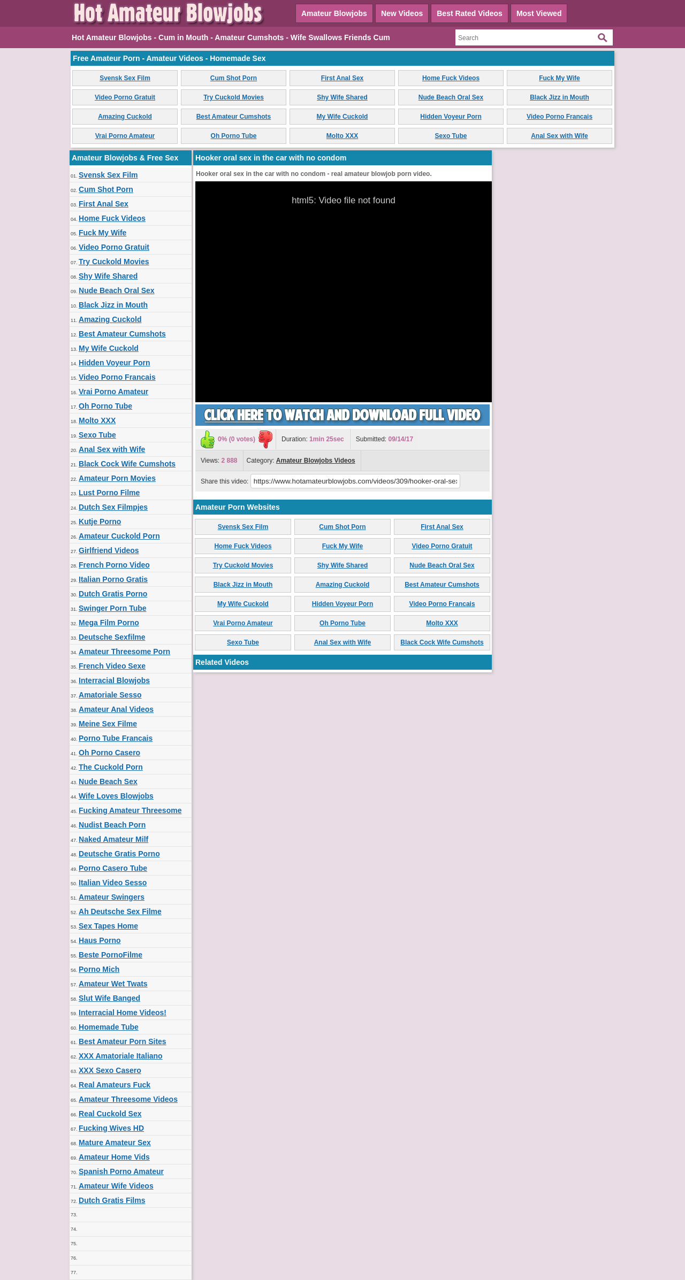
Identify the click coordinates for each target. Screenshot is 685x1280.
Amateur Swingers (111, 897)
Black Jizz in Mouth (559, 97)
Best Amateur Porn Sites (122, 1041)
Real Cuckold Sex (110, 1113)
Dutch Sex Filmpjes (113, 507)
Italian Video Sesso (113, 882)
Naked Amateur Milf (113, 839)
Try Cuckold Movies (233, 97)
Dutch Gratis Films (112, 1200)
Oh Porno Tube (234, 136)
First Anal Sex (342, 78)
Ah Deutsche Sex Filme (120, 911)
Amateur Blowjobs (334, 13)
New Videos (402, 13)
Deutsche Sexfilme (112, 637)
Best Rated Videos (470, 13)
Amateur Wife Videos (116, 1186)
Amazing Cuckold (125, 116)
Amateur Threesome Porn (124, 651)
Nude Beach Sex (108, 781)
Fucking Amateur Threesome (130, 810)
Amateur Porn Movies (117, 478)
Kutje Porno (100, 521)
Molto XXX (342, 136)
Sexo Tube (451, 136)
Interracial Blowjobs (114, 680)
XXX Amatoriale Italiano (121, 1056)
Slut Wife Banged (109, 998)
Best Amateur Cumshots (233, 116)
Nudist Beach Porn (112, 825)
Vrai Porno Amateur (125, 136)
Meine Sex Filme (108, 723)
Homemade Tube (109, 1027)
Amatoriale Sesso (110, 695)
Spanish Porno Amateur (121, 1171)
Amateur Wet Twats (113, 983)
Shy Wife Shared (342, 97)
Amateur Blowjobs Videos (315, 460)
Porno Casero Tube (113, 868)
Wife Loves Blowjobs (116, 796)
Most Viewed (539, 13)
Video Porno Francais (559, 116)
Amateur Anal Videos (116, 709)
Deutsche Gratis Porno (119, 853)
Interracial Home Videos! (122, 1012)
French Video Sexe (112, 666)
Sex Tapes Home (108, 926)
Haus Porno (100, 940)
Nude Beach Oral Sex (450, 97)
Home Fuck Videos (451, 78)
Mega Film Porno (109, 622)
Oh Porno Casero (109, 752)
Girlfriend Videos (109, 550)
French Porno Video (114, 565)
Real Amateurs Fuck (114, 1084)
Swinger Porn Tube (113, 608)
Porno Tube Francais (116, 738)
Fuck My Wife (559, 78)
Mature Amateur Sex (115, 1142)
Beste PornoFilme (110, 955)
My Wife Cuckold (342, 116)
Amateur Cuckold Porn (119, 536)
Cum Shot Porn (233, 78)
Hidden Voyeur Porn (450, 116)
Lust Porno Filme (109, 492)
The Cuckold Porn (111, 767)
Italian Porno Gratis (113, 579)
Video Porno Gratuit (125, 97)
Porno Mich (99, 969)
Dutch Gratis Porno (113, 593)
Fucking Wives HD (111, 1128)
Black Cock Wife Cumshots (127, 463)
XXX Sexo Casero (110, 1070)
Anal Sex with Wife (559, 136)
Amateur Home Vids (114, 1157)
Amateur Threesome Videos (128, 1099)
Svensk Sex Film (125, 78)
